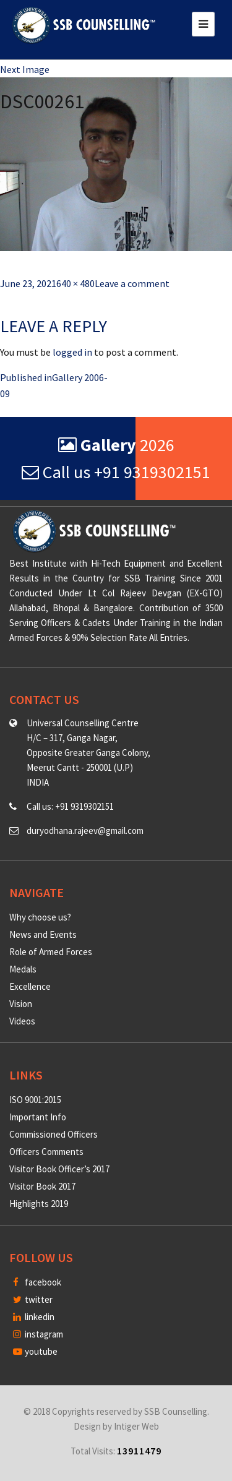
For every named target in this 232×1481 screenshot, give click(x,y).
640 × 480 (75, 283)
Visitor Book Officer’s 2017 (59, 1169)
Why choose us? (40, 917)
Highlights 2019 (38, 1203)
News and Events (43, 934)
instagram (38, 1334)
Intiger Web (136, 1426)
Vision (20, 1004)
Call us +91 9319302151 (116, 472)
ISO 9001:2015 (35, 1099)
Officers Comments (46, 1151)
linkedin (33, 1317)
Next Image (24, 69)
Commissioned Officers (53, 1134)
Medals (23, 969)
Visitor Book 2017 (42, 1186)
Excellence (30, 986)
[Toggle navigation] (203, 24)
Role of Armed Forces (50, 952)
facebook (37, 1282)
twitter (33, 1299)
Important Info (37, 1117)
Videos (22, 1021)
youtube (35, 1351)
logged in (72, 352)
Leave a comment (132, 283)
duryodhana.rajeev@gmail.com (85, 830)
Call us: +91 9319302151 (70, 806)
